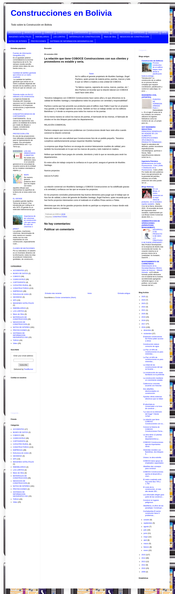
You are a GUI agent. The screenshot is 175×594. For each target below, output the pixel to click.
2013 (143, 562)
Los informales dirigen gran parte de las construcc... (153, 496)
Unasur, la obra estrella (152, 457)
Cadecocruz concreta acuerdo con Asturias (152, 385)
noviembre (148, 334)
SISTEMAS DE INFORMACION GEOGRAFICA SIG (71, 41)
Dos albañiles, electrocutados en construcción (151, 391)
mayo (146, 537)
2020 (143, 314)
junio (146, 533)
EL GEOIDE (17, 199)
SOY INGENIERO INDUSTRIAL (149, 128)
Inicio (90, 293)
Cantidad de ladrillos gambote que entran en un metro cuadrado (24, 75)
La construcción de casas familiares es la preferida (153, 374)
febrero (147, 547)
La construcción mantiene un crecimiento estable (153, 379)
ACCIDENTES (15, 32)
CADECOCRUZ (63, 32)
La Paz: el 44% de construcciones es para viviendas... (153, 352)
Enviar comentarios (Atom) (65, 297)
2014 (143, 558)
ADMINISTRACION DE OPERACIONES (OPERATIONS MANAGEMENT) (151, 224)
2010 (143, 568)
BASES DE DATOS (33, 32)
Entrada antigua (124, 293)
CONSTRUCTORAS (121, 32)
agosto (146, 527)
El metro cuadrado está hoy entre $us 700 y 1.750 (152, 481)
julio (145, 530)
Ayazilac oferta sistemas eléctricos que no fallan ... (153, 399)
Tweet (91, 74)
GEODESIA (153, 32)
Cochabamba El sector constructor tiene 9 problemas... (152, 513)
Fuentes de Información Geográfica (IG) (22, 54)
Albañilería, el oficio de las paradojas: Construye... (153, 507)
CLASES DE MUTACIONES (24, 248)
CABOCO (49, 32)
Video (15, 343)
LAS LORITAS (59, 37)
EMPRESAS (139, 32)
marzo (146, 543)
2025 (143, 297)
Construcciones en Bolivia (61, 12)
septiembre (148, 523)
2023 (143, 303)
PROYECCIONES (38, 41)
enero (146, 550)
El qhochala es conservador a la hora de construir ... (152, 406)
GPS (164, 32)
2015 (143, 555)
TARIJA (16, 340)
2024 (143, 300)
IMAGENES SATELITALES (20, 37)
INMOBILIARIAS (42, 37)
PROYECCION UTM (21, 134)
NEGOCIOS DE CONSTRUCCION (134, 37)
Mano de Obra (110, 37)
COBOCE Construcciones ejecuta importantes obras (153, 444)
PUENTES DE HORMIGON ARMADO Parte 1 (157, 103)
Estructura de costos (21, 294)
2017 (143, 324)
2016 (143, 327)
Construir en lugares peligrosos (151, 501)
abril (145, 540)
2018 (143, 320)
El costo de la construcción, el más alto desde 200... (152, 489)
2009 (143, 572)
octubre (147, 520)
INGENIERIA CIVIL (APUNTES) (149, 96)
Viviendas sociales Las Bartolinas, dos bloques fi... (153, 452)
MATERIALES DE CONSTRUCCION (84, 37)
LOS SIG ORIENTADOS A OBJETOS (29, 153)
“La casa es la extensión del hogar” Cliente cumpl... (152, 414)
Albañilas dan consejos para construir (152, 467)
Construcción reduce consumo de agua (151, 345)
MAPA (26, 175)
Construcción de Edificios (152, 61)
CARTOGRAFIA (81, 32)
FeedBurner (28, 369)
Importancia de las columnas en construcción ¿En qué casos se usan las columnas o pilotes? (24, 222)
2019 (143, 317)
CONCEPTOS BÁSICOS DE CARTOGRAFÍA (24, 115)
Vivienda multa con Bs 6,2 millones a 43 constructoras (23, 95)
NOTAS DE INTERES (18, 41)
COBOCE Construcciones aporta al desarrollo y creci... (153, 474)
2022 (143, 307)
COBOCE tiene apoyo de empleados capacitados (153, 462)
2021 (143, 310)
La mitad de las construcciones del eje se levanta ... (152, 367)
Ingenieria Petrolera (150, 161)
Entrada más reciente (53, 293)
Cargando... (15, 413)
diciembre (148, 330)
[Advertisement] (24, 393)
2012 (143, 565)
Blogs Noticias (148, 187)
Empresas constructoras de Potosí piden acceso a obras (153, 339)
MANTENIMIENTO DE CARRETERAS (150, 263)
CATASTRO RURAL (100, 32)
